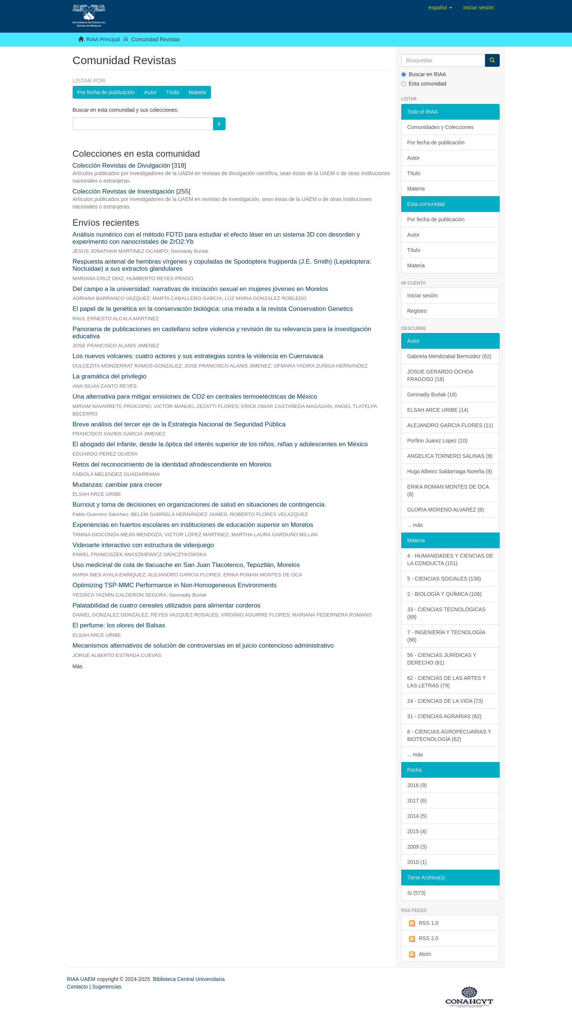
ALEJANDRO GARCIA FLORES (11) (450, 425)
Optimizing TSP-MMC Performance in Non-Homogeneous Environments (175, 585)
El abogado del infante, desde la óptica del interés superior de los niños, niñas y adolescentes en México (220, 444)
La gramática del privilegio (110, 376)
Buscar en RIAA (423, 74)
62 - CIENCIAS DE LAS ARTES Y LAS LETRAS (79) (446, 681)
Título (172, 92)
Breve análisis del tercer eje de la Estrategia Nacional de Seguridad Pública (179, 424)
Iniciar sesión (422, 295)
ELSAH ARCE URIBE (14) (437, 410)
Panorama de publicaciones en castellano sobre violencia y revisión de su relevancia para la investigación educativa (222, 333)
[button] (440, 7)
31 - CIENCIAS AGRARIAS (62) (444, 716)
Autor (150, 92)
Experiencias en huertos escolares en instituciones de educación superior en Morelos (193, 524)
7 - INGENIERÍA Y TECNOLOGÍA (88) (446, 636)
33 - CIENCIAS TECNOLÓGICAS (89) (446, 613)
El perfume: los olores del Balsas (119, 625)
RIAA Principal (102, 39)
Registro (417, 311)
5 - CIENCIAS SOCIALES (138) (444, 579)
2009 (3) (417, 847)
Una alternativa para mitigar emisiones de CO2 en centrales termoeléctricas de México (195, 396)
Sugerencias (106, 987)
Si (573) (416, 893)
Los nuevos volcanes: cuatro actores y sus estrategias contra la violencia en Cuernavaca (198, 356)
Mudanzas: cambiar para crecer (117, 484)
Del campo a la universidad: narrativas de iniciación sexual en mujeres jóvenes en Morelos (200, 288)
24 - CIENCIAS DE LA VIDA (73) (445, 701)
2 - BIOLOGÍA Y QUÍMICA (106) (444, 594)
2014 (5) (417, 816)
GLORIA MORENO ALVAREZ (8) (445, 510)
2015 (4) (417, 831)
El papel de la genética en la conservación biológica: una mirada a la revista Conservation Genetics (213, 308)
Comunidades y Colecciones (440, 127)
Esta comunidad (423, 84)
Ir (219, 124)
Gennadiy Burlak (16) (432, 395)
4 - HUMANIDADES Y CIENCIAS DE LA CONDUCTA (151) (450, 559)
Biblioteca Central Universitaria (188, 979)
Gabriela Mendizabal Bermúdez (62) (449, 356)
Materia (197, 92)
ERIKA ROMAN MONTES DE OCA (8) (448, 490)
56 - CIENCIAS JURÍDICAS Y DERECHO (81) (441, 659)
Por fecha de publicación (106, 92)
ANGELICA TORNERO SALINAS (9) (449, 456)
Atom (419, 954)
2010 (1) (417, 862)
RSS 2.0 (422, 938)
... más (415, 525)
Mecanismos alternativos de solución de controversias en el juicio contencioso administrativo (203, 645)
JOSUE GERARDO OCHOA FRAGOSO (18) (440, 375)
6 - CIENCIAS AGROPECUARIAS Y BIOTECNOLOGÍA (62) (449, 735)
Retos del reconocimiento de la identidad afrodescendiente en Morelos (172, 464)
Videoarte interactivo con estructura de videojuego (143, 545)
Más (77, 666)
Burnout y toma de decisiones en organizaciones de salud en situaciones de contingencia (199, 504)
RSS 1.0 (422, 923)
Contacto (77, 987)
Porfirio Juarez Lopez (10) (437, 441)
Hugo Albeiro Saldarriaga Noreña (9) (449, 471)
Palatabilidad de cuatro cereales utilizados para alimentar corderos (167, 605)
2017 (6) (417, 801)
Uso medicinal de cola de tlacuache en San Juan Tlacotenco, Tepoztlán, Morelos (186, 564)
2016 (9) (417, 785)
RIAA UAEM (82, 979)
